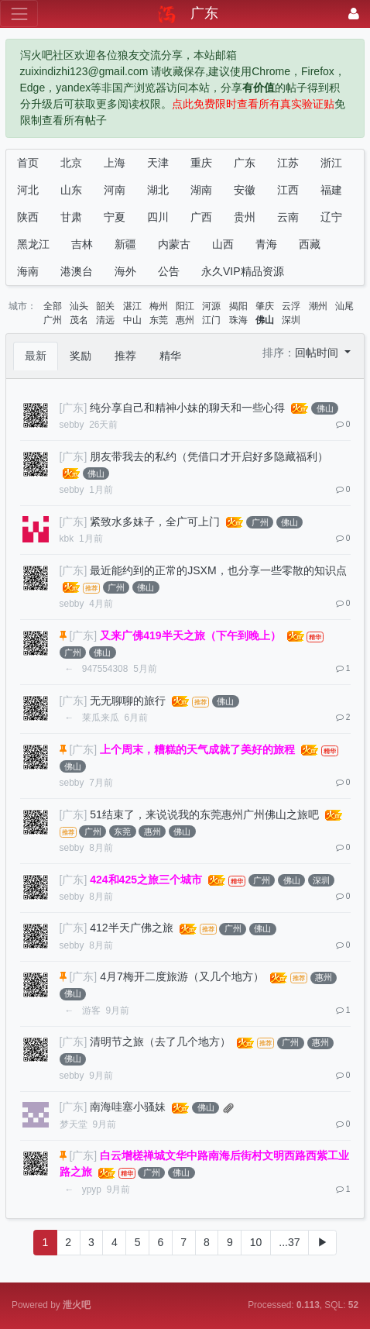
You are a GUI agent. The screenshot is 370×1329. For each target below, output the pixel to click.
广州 (52, 320)
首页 (28, 163)
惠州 (185, 320)
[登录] (353, 13)
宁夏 (114, 217)
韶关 (105, 306)
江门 (211, 320)
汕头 (79, 306)
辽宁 (331, 217)
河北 (28, 190)
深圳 (291, 320)
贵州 (244, 217)
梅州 (158, 306)
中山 (132, 320)
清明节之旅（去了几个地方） (160, 1041)
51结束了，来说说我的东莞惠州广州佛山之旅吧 (204, 814)
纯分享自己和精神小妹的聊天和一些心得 (187, 407)
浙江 (331, 163)
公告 (169, 271)
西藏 (309, 244)
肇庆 (264, 306)
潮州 (318, 306)
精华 (170, 355)
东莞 (158, 320)
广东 (244, 163)
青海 (266, 244)
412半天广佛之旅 (131, 927)
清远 (105, 320)
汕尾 (344, 306)
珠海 (238, 320)
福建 (331, 190)
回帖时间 (318, 352)
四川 (158, 217)
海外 (125, 271)
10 (256, 1242)
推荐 (125, 355)
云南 (288, 217)
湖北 (158, 190)
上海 (114, 163)
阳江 (185, 306)
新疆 (125, 244)
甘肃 (71, 217)
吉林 (82, 244)
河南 (114, 190)
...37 (289, 1242)
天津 (158, 163)
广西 (201, 217)
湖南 (201, 190)
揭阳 (238, 306)
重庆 (201, 163)
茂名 (79, 320)
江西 (288, 190)
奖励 (80, 355)
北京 (71, 163)
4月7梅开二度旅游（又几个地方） (182, 976)
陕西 (28, 217)
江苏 (288, 163)
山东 (71, 190)
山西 (223, 244)
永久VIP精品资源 (242, 271)
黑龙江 (33, 244)
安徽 (244, 190)
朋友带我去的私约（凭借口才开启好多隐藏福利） (209, 456)
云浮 (291, 306)
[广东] (73, 407)
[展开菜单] (19, 13)
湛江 (132, 306)
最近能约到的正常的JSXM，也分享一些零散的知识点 (218, 570)
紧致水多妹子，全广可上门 (155, 521)
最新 (35, 355)
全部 (52, 306)
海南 (28, 271)
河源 (211, 306)
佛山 (264, 320)
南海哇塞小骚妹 (128, 1106)
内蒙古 (174, 244)
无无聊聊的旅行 (128, 700)
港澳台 (76, 271)
